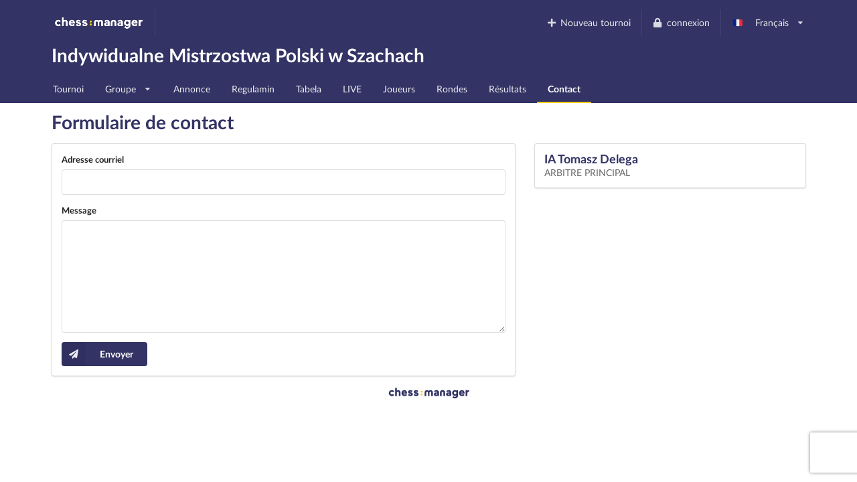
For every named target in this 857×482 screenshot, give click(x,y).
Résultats (507, 88)
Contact (564, 88)
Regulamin (253, 88)
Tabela (308, 88)
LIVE (352, 88)
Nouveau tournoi (588, 22)
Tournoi (68, 88)
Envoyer (97, 354)
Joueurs (399, 88)
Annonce (191, 88)
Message (79, 210)
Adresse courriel (93, 159)
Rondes (452, 88)
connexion (681, 22)
